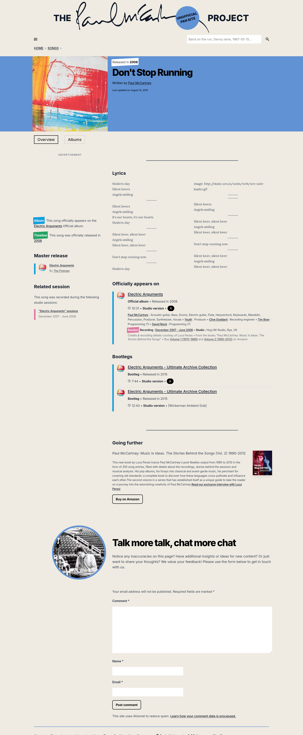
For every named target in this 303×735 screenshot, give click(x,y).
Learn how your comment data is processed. (203, 716)
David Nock (159, 324)
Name (117, 661)
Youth (188, 319)
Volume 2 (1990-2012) (218, 339)
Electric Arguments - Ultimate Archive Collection (172, 367)
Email (117, 682)
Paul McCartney (139, 83)
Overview (46, 139)
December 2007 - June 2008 (174, 330)
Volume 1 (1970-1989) (184, 339)
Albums (75, 139)
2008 (38, 241)
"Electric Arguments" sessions (58, 311)
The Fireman (62, 270)
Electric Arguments (48, 226)
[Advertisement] (70, 184)
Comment (120, 601)
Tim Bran (263, 319)
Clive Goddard (218, 319)
